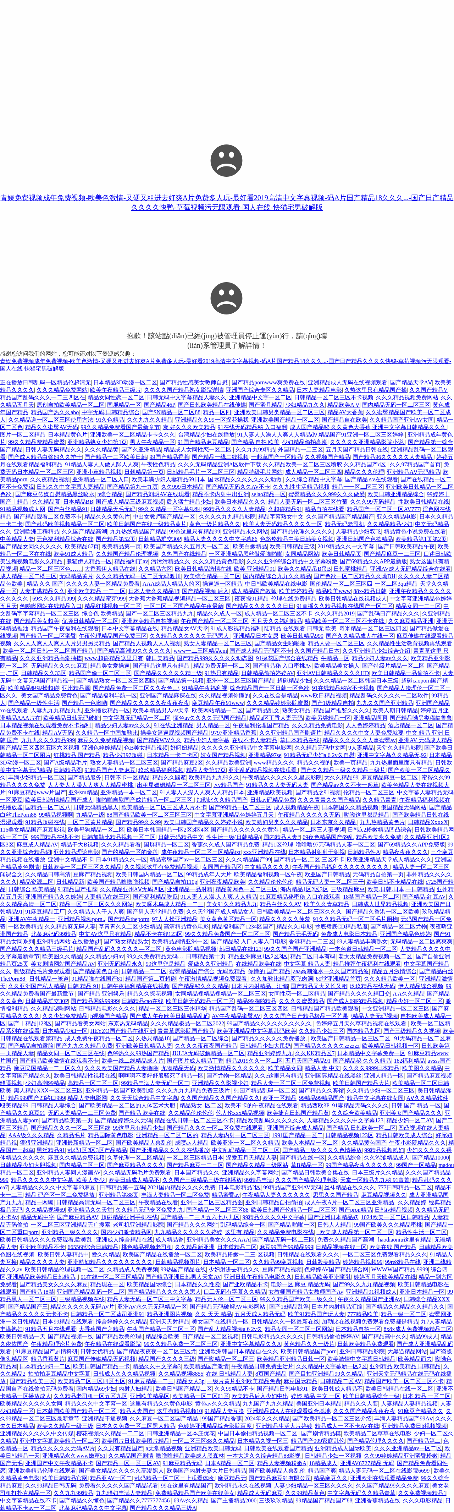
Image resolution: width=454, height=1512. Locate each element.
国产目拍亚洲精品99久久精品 (326, 1374)
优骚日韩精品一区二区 (90, 621)
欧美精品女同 (285, 1068)
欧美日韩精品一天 (22, 1336)
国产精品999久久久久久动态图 (215, 658)
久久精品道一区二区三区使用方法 (50, 420)
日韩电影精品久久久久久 (272, 1336)
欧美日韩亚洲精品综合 (395, 494)
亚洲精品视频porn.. (81, 919)
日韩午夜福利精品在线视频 (135, 986)
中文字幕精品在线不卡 (28, 1500)
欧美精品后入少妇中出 (260, 1396)
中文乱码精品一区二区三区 (246, 1150)
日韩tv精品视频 (394, 1210)
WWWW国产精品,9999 (399, 1269)
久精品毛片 (71, 1135)
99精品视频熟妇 (384, 1150)
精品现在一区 (107, 1284)
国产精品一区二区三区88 (217, 1210)
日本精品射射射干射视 (316, 852)
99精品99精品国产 (321, 1098)
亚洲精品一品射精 (189, 889)
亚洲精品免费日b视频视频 (414, 1426)
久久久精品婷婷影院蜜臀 (278, 703)
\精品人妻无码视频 (374, 1016)
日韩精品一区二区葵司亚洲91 (107, 1314)
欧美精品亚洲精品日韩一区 (291, 1359)
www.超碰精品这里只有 (113, 658)
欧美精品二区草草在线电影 (377, 1433)
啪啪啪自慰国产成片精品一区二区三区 (145, 800)
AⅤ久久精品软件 (427, 1098)
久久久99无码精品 (372, 502)
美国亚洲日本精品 (319, 1404)
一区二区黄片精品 (90, 822)
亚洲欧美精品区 (150, 1396)
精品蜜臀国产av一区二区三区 (186, 859)
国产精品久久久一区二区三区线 (70, 1128)
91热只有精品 (222, 673)
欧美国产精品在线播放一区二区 (162, 1254)
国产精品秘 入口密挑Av (282, 666)
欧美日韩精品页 (341, 554)
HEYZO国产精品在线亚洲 (122, 1031)
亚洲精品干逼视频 (104, 1418)
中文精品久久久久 (267, 867)
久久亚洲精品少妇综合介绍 (376, 651)
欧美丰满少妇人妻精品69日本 (168, 479)
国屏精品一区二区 (166, 845)
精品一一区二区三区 (357, 487)
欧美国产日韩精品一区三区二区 (351, 1038)
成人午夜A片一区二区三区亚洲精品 (350, 1202)
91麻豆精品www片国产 (37, 792)
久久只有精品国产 (120, 1448)
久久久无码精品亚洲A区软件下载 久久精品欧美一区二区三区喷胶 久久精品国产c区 (283, 464)
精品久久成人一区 (219, 613)
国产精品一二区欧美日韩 (115, 457)
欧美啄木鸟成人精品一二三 (169, 904)
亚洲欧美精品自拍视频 (149, 621)
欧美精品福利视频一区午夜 (268, 874)
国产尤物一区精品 (229, 1076)
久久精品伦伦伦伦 (270, 882)
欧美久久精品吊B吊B (304, 569)
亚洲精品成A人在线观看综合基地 (289, 1411)
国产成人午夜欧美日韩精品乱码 (169, 1016)
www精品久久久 (274, 763)
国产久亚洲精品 (141, 450)
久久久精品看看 (121, 845)
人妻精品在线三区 (107, 897)
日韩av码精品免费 (272, 800)
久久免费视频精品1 (422, 1493)
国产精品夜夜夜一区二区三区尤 (156, 1351)
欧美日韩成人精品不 (134, 1180)
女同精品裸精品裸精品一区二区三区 (220, 994)
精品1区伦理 (277, 845)
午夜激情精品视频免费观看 (213, 979)
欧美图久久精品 (62, 956)
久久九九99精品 (255, 450)
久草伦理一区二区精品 (135, 1158)
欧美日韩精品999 (302, 636)
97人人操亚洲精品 (175, 919)
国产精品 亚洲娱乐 (101, 994)
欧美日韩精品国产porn (309, 1351)
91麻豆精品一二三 (151, 1381)
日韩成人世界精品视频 (380, 904)
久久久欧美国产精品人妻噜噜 (121, 1068)
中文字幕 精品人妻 (307, 964)
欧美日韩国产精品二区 (183, 1389)
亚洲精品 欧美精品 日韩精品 (405, 1366)
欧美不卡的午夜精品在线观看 (261, 1105)
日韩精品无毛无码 (112, 509)
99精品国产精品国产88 (324, 1500)
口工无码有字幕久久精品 (235, 1292)
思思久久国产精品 (335, 1195)
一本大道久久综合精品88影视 (264, 1456)
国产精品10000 (430, 1158)
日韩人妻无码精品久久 (53, 450)
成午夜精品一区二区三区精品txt (201, 852)
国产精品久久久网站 (192, 1225)
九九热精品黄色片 (382, 822)
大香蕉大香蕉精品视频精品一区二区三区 (180, 599)
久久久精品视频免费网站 (407, 397)
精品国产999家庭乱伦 (318, 1441)
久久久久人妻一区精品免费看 (103, 584)
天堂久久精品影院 (399, 748)
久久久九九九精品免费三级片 (193, 1091)
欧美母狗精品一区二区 (96, 830)
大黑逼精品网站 (407, 1351)
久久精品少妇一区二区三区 (381, 1091)
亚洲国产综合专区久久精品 (260, 390)
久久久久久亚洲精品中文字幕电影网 (246, 748)
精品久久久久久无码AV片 (82, 1307)
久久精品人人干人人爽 (95, 912)
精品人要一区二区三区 (336, 643)
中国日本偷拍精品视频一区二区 (258, 1433)
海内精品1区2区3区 (304, 889)
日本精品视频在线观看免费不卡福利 (46, 725)
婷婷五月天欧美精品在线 (385, 1277)
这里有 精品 (240, 1232)
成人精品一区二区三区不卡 (278, 613)
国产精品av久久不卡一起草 (345, 785)
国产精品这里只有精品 (162, 666)
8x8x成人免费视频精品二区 (418, 1329)
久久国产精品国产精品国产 (340, 517)
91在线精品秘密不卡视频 (343, 688)
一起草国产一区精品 (276, 457)
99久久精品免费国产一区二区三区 (227, 934)
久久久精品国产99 (248, 859)
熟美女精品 (296, 710)
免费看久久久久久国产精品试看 (118, 1486)
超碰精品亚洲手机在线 (129, 1217)
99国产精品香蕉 (169, 457)
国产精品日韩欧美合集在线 (315, 1172)
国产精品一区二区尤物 (398, 927)
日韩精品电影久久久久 (107, 1009)
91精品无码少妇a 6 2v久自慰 (319, 755)
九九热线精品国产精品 (138, 531)
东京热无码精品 (128, 1023)
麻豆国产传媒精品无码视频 (101, 1359)
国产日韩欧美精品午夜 (406, 546)
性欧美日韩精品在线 (423, 502)
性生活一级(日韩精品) (233, 837)
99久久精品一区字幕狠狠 (169, 509)
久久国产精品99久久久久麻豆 (393, 1486)
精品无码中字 (38, 1217)
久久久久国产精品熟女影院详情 (183, 390)
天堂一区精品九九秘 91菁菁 (375, 1180)
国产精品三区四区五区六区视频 (39, 748)
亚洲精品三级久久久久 (69, 1232)
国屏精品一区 (124, 405)
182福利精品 (409, 1061)
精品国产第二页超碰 (150, 979)
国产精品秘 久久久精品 (362, 1061)
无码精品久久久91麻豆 (59, 666)
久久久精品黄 (101, 450)
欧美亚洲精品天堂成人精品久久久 (389, 859)
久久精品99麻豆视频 (278, 1262)
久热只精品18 (152, 1038)
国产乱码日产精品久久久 (388, 613)
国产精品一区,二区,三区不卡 (308, 859)
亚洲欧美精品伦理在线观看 (42, 1471)
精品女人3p (190, 1381)
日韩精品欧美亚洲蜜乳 (322, 1277)
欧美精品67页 (82, 546)
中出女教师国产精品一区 (164, 517)
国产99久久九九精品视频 (364, 1284)
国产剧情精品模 (321, 1433)
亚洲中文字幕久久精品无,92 (392, 755)
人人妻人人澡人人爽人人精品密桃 (91, 785)
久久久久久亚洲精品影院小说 (367, 442)
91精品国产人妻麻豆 (109, 770)
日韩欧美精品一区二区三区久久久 (300, 912)
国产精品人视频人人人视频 (147, 643)
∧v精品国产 (229, 785)
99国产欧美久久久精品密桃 (388, 1225)
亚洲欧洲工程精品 (36, 531)
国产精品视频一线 (70, 1336)
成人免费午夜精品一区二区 (99, 1038)
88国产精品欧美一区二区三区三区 (149, 815)
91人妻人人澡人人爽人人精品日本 (202, 792)
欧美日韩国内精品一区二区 (150, 874)
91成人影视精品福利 (236, 628)
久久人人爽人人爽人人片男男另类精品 (62, 643)
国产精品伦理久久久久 (375, 1441)
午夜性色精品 (158, 464)
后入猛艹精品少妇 (189, 502)
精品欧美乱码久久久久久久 (270, 1120)
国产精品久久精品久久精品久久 (405, 1307)
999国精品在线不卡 (55, 837)
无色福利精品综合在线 (65, 539)
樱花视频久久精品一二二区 (110, 1433)
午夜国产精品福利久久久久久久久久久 (341, 867)
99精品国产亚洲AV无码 (292, 1187)
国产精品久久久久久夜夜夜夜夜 (149, 703)
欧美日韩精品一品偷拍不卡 (406, 673)
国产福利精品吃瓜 (155, 897)
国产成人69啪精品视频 (355, 1001)
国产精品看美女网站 (80, 1023)
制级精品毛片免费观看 (42, 971)
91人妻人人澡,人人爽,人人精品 (219, 897)
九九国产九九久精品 (268, 1404)
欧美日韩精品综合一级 (371, 1396)
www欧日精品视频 (323, 695)
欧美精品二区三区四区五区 (91, 1381)
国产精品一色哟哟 (84, 703)
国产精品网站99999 (95, 1001)
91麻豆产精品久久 (420, 1411)
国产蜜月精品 (266, 405)
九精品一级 (90, 815)
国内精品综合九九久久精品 (277, 576)
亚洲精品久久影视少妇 (220, 1083)
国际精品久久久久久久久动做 (245, 479)
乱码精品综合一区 (243, 1225)
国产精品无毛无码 (295, 934)
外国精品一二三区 (300, 450)
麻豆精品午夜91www (218, 703)
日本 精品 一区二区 (426, 1396)
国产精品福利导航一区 (108, 695)
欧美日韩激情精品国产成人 (59, 800)
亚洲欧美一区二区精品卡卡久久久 (132, 435)
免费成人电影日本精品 (349, 934)
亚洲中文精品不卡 (70, 859)
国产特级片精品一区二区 (393, 666)
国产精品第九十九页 (132, 487)
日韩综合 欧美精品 (31, 889)
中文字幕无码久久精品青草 (361, 1493)
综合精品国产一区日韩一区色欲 (269, 688)
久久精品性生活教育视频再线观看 (409, 643)
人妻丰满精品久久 (42, 591)
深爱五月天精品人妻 (251, 1158)
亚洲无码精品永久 (120, 964)
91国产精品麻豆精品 (203, 442)
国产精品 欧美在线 (141, 1113)
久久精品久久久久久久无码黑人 (190, 636)
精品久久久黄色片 (107, 517)
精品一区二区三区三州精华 (172, 1009)
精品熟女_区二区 (200, 1105)
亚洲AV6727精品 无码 (367, 1463)
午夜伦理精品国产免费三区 (113, 636)
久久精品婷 (412, 1202)
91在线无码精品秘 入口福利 (252, 427)
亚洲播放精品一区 (107, 710)
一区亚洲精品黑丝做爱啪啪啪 (246, 554)
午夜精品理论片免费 (56, 1344)
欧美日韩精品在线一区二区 (399, 1389)
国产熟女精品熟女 (126, 941)
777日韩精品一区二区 (405, 1187)
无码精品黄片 (76, 576)
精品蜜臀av (226, 1195)
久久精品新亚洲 (195, 1247)
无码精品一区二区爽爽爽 (421, 941)
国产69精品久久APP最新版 (373, 561)
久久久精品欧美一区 (390, 979)
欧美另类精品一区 (328, 718)
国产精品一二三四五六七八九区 (200, 1217)
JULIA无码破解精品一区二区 (208, 1053)
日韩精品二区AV (340, 1381)
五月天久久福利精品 (276, 621)
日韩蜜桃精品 (350, 569)
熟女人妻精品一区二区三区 (218, 643)
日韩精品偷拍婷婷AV (267, 673)
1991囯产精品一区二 (297, 1135)
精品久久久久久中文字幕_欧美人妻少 (58, 1180)
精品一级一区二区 (403, 1314)
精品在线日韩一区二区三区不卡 (194, 1120)
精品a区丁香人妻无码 (276, 718)
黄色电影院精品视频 (190, 949)
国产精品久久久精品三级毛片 (37, 949)
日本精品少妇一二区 (45, 1366)
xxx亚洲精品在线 (264, 852)
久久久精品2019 (335, 613)
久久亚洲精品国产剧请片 (290, 733)
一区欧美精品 (25, 927)
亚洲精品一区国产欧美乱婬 (119, 1091)
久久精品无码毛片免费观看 (137, 1172)
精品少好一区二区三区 (414, 1001)
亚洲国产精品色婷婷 (405, 934)
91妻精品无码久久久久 (360, 1105)
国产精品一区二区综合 (200, 1038)
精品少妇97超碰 (123, 755)
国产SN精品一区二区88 (171, 412)
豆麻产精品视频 (93, 874)
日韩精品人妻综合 (53, 1105)
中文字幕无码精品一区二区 (137, 718)
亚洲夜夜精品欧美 (222, 882)
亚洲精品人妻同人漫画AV (69, 1172)
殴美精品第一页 (121, 546)
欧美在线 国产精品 (393, 1247)
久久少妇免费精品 (65, 1016)
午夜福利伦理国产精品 (261, 725)
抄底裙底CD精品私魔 (341, 927)
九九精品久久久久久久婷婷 (188, 1232)
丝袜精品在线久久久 (349, 1187)
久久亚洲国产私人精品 (36, 986)
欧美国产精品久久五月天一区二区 (187, 546)
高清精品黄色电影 (186, 927)
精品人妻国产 (137, 1411)
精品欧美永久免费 (379, 837)
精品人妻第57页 (206, 770)
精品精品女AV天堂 (184, 628)
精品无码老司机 (345, 524)
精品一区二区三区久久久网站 (96, 904)
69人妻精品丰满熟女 (362, 941)
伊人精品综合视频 (420, 986)
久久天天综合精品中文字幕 (144, 1098)
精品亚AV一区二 (111, 1478)
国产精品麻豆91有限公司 (280, 1478)
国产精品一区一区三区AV (128, 1463)
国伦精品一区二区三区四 (341, 584)
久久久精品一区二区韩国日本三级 (356, 681)
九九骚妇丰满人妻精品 (124, 1493)
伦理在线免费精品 (293, 599)
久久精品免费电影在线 (285, 1232)
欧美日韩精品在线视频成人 (353, 599)
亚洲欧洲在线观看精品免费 (384, 1478)
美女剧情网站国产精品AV (63, 964)
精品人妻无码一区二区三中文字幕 (149, 1299)
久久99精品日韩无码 (50, 1486)
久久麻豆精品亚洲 (410, 621)
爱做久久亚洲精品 (210, 964)
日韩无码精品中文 (181, 837)
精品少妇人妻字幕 (206, 740)
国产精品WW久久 (159, 740)
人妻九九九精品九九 (56, 710)
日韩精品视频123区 (349, 1135)
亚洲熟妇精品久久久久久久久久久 (110, 1262)
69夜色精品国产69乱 (328, 837)
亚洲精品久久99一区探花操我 (212, 420)
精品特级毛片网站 (260, 472)
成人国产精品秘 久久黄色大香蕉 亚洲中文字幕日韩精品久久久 (368, 427)
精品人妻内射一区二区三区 (235, 1135)
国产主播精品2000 (233, 1500)
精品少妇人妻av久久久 (380, 658)
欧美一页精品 (350, 763)
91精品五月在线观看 (50, 1329)
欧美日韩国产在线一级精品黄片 (147, 524)
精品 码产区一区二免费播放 (60, 1195)
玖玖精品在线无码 (372, 986)
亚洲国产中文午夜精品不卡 (59, 1463)
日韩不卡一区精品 (127, 777)
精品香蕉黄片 (48, 1359)
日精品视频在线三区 (341, 1247)
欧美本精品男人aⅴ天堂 (161, 710)
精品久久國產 (169, 777)
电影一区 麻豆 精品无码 (300, 1284)
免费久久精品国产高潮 (346, 1240)
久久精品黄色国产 (364, 1143)
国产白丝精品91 (68, 509)
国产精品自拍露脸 (31, 1046)
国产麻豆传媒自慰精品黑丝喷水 (55, 494)
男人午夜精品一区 (152, 442)
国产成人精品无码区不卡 (260, 651)
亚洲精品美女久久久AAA (218, 1240)
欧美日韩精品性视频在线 (85, 1076)
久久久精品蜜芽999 (101, 599)
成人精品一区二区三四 (313, 472)
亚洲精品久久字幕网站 (250, 1172)
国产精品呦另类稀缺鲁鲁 (421, 718)
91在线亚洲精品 (174, 725)
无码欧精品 (231, 971)
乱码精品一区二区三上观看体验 (174, 1478)
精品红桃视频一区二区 (112, 606)
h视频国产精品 (108, 1016)
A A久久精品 (408, 994)
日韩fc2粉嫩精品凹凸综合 (379, 830)
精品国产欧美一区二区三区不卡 (404, 1381)
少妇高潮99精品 (45, 1083)
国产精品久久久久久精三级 (168, 673)
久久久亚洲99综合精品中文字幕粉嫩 (292, 561)
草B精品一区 (307, 1165)
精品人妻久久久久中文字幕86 (221, 539)
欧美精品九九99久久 (214, 777)
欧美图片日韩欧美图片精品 (135, 1441)
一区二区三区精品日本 (195, 1158)
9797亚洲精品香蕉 (233, 733)
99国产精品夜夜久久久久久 (360, 1165)
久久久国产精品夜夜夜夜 (364, 1411)
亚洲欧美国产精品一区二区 (285, 420)
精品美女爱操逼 (110, 666)
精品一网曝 (39, 1202)
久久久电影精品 (423, 1500)
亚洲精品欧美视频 (270, 792)
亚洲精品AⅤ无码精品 (413, 472)
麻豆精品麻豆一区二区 (390, 777)
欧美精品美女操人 (337, 666)
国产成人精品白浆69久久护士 (45, 457)
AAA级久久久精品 (31, 1135)
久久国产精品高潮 (84, 531)
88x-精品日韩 (369, 591)
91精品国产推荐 (77, 889)
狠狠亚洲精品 (37, 1143)
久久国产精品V (428, 390)
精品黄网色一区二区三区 (246, 889)
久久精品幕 (46, 502)
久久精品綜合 (344, 1158)
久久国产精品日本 (317, 651)
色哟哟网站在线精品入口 (51, 606)
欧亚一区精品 (279, 1098)
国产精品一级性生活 (33, 703)
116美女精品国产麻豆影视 (32, 830)
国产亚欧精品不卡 (245, 1284)
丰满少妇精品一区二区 (36, 777)
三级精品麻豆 (348, 889)
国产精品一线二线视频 (220, 457)
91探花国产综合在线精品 (287, 658)
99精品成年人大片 (209, 874)
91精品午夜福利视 (204, 688)
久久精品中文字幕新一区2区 (331, 1366)
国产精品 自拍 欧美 (255, 442)
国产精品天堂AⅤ (411, 382)
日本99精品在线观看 (67, 1322)
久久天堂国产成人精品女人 (220, 912)
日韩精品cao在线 (143, 1001)
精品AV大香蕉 (345, 412)
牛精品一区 (335, 658)
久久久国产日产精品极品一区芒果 (305, 1016)
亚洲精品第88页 (118, 1195)
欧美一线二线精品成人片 (132, 1061)
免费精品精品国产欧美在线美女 (195, 1493)
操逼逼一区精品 (222, 584)
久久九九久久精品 (149, 420)
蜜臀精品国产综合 (192, 971)
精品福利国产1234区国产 (242, 927)
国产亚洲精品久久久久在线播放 (169, 1150)
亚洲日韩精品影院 (362, 1351)
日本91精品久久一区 (121, 859)
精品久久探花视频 (149, 994)
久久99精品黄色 (305, 1493)
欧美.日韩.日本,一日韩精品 (400, 889)
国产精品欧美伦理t (119, 1336)
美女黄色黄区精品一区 (228, 919)
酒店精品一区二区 (410, 725)
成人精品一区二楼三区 (28, 576)
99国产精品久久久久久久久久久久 (270, 1023)
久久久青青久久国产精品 (329, 800)
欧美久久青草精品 (326, 904)
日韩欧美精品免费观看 (365, 1344)
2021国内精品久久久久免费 (182, 1187)
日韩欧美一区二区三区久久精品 (82, 867)
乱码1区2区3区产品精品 (97, 1150)
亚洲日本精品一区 (422, 1292)
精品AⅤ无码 (57, 733)
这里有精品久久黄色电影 (161, 1404)
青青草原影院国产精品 (185, 1031)
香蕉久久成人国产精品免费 (226, 845)
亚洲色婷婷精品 (102, 748)
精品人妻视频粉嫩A (282, 1463)
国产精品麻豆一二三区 (392, 554)
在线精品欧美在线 (258, 964)
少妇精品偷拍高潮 (304, 442)
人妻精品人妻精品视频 (409, 1404)
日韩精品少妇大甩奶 (265, 1046)
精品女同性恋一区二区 (116, 397)
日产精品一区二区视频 (210, 1336)
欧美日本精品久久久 (240, 502)
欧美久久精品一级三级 (65, 1426)
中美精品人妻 (17, 539)
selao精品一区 (268, 494)
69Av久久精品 (191, 1500)
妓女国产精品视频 (223, 755)
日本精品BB (78, 502)
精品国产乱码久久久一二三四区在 (42, 397)
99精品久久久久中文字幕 (273, 1217)
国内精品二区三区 (82, 1165)
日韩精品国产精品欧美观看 (325, 1009)
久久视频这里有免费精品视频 (161, 867)
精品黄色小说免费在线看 (415, 531)
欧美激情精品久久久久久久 (232, 1068)
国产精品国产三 (28, 1307)
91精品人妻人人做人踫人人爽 (102, 464)
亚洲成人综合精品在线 (124, 1240)
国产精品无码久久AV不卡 (238, 487)
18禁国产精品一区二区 (371, 897)
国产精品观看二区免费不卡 (48, 517)
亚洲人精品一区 (384, 1076)
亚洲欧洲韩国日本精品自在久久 (238, 1351)
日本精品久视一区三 (262, 1441)
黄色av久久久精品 (217, 1404)
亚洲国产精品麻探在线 (168, 695)
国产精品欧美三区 (32, 1381)
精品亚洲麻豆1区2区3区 (258, 956)
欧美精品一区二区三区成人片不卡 (163, 807)
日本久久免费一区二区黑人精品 (135, 1426)
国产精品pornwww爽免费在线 (268, 382)
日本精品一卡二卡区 (172, 755)
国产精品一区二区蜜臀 (48, 636)
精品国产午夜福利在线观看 (65, 628)
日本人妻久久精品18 (153, 591)
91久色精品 (110, 420)
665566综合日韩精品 (92, 1247)
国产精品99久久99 (138, 822)
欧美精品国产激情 (206, 1366)
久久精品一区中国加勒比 (107, 733)
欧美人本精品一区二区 (310, 1143)
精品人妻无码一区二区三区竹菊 (308, 502)
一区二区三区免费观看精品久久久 (384, 1254)
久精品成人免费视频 (132, 1269)
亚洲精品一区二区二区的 (167, 1135)
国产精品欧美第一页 (67, 1120)
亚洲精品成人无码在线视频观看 (347, 382)
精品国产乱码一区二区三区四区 (248, 1009)
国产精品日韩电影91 (283, 1389)
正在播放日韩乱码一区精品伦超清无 (45, 382)
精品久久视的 (314, 763)
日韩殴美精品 (323, 1262)
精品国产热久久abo (55, 412)
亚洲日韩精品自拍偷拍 (273, 1202)
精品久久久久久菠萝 (284, 919)
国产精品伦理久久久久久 (302, 531)
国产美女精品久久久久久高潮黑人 (121, 1471)
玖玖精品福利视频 (161, 770)
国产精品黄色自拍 (95, 971)
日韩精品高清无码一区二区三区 (95, 1202)
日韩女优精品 (97, 1351)
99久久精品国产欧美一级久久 (297, 1299)
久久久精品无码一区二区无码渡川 (138, 576)
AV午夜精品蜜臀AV (236, 1016)
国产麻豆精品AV (78, 1217)
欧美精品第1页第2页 (421, 539)
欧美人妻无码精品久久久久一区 (282, 524)
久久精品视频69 (45, 1210)
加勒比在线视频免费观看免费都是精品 (370, 1322)
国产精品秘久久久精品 (200, 986)
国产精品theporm (128, 919)
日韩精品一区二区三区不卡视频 (333, 397)
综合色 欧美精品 (102, 613)
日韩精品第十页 (206, 956)
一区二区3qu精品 (396, 584)
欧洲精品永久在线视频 (243, 1486)
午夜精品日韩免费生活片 (262, 1366)
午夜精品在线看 (158, 1202)
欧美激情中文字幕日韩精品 (361, 1359)
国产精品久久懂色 (82, 1500)
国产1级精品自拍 (332, 703)
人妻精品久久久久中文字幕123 (345, 1120)
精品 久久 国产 (45, 584)
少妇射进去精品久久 (234, 1269)
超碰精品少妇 (294, 681)
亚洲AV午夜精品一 (31, 919)
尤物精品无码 (178, 1068)
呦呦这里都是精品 (366, 815)
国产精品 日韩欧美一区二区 (361, 1128)
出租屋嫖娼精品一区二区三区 (174, 785)
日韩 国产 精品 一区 (416, 1105)
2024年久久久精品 (267, 1418)
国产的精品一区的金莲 (129, 852)
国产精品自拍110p (174, 882)
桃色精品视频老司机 (146, 1247)
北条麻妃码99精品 (53, 934)
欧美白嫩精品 (250, 546)
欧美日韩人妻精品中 (63, 1254)
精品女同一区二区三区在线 (71, 1053)
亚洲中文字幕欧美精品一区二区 (59, 1441)
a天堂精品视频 (164, 1448)
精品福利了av (131, 561)
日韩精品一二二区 (144, 971)
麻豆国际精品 (300, 1381)
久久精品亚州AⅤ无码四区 (132, 889)
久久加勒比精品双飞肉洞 (282, 979)
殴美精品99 (14, 1105)
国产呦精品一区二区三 (226, 1359)
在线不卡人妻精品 (254, 740)
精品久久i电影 (294, 927)
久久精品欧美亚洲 (228, 763)
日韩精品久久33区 (43, 673)
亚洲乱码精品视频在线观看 (263, 770)
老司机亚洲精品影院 (138, 1225)
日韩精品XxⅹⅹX (428, 822)
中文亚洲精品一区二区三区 (395, 1009)
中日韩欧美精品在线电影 (276, 584)
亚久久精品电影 (396, 517)
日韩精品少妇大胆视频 (28, 1165)
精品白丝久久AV (280, 904)
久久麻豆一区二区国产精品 (164, 1418)
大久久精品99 (341, 777)
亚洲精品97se (264, 755)
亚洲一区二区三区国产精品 (240, 681)
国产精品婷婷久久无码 (123, 1120)
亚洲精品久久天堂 (90, 1210)
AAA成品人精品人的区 (171, 584)
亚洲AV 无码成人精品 (425, 740)
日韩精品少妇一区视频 (333, 1456)
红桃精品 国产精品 (77, 755)
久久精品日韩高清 (48, 874)
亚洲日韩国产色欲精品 (364, 539)
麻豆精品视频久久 (383, 1195)
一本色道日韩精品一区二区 (363, 949)
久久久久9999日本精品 (371, 1068)
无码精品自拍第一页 (378, 874)
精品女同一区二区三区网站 (299, 1329)
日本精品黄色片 (68, 435)
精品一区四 (217, 412)
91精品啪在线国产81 (97, 979)
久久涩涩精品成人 (386, 1158)
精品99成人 (424, 1336)
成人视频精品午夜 (296, 807)
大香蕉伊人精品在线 (109, 569)
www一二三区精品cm (200, 651)
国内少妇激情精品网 (126, 1232)
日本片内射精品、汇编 (259, 986)
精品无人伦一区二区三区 (226, 1299)
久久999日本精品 (182, 487)
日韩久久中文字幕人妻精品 (71, 487)
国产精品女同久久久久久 (31, 546)
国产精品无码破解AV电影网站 (228, 1307)
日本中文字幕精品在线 (129, 628)
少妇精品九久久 (305, 405)
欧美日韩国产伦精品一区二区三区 (293, 1210)
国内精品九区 (364, 1031)
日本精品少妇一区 (65, 1031)
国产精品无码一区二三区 (283, 1240)
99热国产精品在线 (183, 1269)
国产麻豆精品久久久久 (135, 1165)
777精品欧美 (362, 1314)
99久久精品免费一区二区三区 (181, 1344)
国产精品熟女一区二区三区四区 (116, 681)
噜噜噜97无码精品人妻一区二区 (335, 845)
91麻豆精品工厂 (45, 912)
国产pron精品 (355, 1210)
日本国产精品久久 (197, 1172)
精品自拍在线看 (324, 509)
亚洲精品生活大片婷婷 (284, 1426)
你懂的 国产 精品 (269, 971)
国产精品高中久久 (384, 1336)
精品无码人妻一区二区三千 (330, 882)
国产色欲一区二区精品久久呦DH (354, 576)
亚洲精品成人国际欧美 (343, 1448)
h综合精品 (110, 494)
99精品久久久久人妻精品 (234, 509)
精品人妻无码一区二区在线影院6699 (385, 1471)
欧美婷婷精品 (296, 591)
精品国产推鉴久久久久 (341, 710)
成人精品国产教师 (254, 591)
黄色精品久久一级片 (309, 1344)
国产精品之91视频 (318, 792)
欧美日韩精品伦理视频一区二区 (64, 1269)
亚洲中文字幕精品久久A (250, 1344)
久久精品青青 (379, 800)
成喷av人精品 (192, 1143)
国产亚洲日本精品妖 (333, 1217)
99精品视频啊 (56, 815)
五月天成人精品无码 (260, 1314)
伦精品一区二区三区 (368, 792)
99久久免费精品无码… (155, 956)
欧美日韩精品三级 (292, 546)
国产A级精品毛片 (66, 763)
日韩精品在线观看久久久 (308, 1254)
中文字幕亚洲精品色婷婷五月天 (234, 815)
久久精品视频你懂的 (224, 695)
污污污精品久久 (170, 561)
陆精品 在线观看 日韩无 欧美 (300, 628)
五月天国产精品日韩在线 (357, 450)
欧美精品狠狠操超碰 (33, 688)
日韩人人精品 (334, 1225)
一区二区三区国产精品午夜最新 (183, 606)
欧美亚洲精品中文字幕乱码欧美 (256, 1031)
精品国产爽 (322, 1471)
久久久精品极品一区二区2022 (187, 1023)
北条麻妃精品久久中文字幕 (93, 1508)
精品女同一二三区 (418, 606)
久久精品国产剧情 (131, 1456)
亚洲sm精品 (83, 792)
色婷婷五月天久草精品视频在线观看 (362, 1023)
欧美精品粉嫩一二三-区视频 (240, 1254)
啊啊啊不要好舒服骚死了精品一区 (161, 1076)
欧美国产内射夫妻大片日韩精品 (206, 1471)
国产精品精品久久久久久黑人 (164, 1292)
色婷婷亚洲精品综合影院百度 (215, 1426)
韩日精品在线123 (240, 949)
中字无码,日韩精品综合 (111, 412)
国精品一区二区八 (48, 807)
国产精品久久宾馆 (321, 1091)
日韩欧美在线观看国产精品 (278, 1448)
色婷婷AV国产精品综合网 (336, 1269)
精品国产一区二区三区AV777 (383, 509)
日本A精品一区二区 (230, 1463)
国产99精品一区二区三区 (240, 807)
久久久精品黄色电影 (218, 561)
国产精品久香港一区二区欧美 (383, 912)
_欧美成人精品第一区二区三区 (355, 1232)
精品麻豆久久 (331, 1478)
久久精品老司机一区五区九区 (90, 1396)
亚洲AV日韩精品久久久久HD (333, 673)
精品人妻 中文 (322, 1068)
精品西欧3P (315, 1105)
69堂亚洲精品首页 (338, 979)
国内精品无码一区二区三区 (396, 405)
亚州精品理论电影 (76, 852)
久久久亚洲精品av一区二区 (408, 1448)
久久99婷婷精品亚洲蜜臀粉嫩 (401, 1456)
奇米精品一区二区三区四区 (373, 628)
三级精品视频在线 (82, 1299)
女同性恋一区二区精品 (296, 994)
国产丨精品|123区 (30, 1023)
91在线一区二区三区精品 (112, 1277)
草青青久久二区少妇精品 (130, 927)
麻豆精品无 (232, 1478)
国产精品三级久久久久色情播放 (322, 1150)
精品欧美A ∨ (343, 405)
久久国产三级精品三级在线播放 (202, 1180)
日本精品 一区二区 (226, 1262)
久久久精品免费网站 (62, 390)
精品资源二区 (37, 882)
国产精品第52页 (115, 539)
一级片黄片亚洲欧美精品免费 (244, 1381)
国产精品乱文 (262, 710)
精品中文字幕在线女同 (375, 1098)
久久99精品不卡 (234, 1389)
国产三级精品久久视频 (411, 1031)
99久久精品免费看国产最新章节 (120, 427)
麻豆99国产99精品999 (286, 1247)
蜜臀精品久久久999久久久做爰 (326, 494)
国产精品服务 (84, 777)
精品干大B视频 (80, 845)
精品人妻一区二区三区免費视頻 (291, 1083)
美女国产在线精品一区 (220, 1322)
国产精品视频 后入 (205, 591)
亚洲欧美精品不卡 (42, 1247)
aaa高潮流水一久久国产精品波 (331, 971)
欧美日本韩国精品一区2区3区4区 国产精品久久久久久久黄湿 (203, 830)
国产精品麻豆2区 (182, 763)
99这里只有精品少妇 (138, 1128)
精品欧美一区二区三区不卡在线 (345, 621)
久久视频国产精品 (327, 457)
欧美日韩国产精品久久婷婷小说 (203, 822)
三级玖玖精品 (276, 1500)
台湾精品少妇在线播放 (206, 435)
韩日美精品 (160, 658)
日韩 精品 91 (83, 986)
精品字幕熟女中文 (281, 517)
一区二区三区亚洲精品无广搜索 (70, 1225)
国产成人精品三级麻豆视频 (130, 502)
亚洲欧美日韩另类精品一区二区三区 (279, 412)
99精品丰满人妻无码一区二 (155, 1083)
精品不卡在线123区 (158, 934)
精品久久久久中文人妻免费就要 (364, 733)
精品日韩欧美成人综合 (404, 1135)
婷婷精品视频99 (362, 1262)
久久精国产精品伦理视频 (127, 554)
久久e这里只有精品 (278, 1076)
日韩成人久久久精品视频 (124, 1374)
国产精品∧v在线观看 (371, 479)
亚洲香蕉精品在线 (377, 1500)
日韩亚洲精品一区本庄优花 (181, 1433)
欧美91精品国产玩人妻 (316, 1314)
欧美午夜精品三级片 (115, 390)
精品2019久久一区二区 (254, 1061)
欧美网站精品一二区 (217, 710)
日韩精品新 (70, 882)
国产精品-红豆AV (423, 897)
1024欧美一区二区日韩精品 (395, 1217)
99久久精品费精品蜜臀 (36, 442)
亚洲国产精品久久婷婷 (53, 897)
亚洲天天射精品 (169, 1322)
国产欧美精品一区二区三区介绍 (332, 1418)
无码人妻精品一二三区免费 (82, 1113)
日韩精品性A (364, 852)
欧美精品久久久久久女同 (31, 1404)
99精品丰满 (258, 1180)
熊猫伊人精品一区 (89, 561)
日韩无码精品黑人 (95, 807)
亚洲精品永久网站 (245, 531)
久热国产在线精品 (183, 554)
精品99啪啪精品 (256, 1001)
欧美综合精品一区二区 (212, 576)
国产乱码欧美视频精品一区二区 (65, 524)
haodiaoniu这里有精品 (405, 1240)
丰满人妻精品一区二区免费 (175, 1195)
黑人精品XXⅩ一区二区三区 (48, 1091)
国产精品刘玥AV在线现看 (158, 494)
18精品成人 (323, 1463)
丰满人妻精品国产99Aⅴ (403, 1418)
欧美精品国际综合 (149, 1284)
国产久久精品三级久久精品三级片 (343, 770)
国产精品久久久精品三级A (163, 1508)
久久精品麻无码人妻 (70, 927)
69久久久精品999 (53, 599)
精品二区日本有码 (313, 956)
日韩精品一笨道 (49, 979)
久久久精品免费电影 (317, 725)
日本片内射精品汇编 (336, 1307)
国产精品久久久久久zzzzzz (326, 1046)
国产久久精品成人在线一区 (360, 636)
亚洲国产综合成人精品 (295, 1128)
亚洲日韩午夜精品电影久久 (258, 1277)
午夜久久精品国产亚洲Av (369, 1299)
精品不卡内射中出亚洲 (220, 494)
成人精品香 (169, 1240)
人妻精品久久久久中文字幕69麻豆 (53, 1187)
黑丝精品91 (51, 1150)
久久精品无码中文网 (320, 748)
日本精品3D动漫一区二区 (125, 382)
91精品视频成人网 (22, 509)
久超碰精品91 (285, 509)
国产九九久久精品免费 (84, 1046)
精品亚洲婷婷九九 (270, 1053)
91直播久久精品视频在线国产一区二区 (345, 606)
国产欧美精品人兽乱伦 (144, 1143)
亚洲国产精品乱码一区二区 (91, 1292)
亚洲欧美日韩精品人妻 (144, 1046)
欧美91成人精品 (73, 554)
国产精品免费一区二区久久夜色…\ (136, 688)
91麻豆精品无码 (183, 1463)
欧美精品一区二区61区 (200, 1396)
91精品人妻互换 (224, 1411)
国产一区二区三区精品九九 (160, 613)
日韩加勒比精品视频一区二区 (118, 837)
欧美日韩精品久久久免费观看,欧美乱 (47, 1240)
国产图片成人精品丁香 (195, 1061)
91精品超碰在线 (45, 822)
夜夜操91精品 (251, 599)
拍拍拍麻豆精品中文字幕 (59, 1374)
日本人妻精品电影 (319, 390)
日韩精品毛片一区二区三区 (201, 472)
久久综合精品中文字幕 (314, 479)
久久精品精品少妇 (390, 524)
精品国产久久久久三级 (166, 1359)
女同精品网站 (302, 554)
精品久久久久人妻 (42, 1262)
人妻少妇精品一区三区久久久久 (313, 1486)
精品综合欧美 (162, 1336)
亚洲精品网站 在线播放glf (69, 941)
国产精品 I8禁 (37, 1292)
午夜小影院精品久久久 (417, 1143)
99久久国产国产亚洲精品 (295, 949)
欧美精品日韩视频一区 (390, 1046)
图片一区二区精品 (22, 435)
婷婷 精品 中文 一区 (315, 1396)
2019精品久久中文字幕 (346, 546)
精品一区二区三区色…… (51, 569)
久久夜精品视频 (50, 479)
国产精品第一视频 (181, 681)
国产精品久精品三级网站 (257, 1165)
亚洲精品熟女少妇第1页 (97, 442)
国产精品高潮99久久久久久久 (134, 651)
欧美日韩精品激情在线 (203, 569)
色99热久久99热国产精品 (138, 1053)
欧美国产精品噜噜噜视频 (118, 882)
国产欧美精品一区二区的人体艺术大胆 (128, 1105)
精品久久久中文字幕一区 (96, 1404)
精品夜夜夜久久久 (405, 852)
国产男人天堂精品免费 (155, 912)
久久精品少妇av (104, 956)
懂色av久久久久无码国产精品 (210, 718)
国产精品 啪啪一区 (291, 1225)
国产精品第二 (423, 1441)
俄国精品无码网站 (403, 807)
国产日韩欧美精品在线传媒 (212, 405)
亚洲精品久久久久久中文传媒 (37, 1433)
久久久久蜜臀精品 (301, 1001)
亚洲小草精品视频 (99, 472)
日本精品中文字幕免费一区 (371, 1053)
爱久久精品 (106, 1254)
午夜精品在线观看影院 (112, 1344)
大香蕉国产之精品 (101, 1329)
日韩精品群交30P (159, 539)
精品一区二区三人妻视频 (314, 830)
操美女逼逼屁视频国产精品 (174, 733)
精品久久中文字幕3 (157, 1366)
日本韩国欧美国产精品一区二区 (77, 1411)
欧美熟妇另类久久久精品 (276, 822)
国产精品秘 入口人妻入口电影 (248, 941)
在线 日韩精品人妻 (229, 1374)
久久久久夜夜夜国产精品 (206, 1046)
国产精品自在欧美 (344, 420)
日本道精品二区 (237, 1247)
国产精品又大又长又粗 (318, 986)
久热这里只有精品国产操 (375, 390)
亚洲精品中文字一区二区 (260, 397)
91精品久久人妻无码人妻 (277, 785)
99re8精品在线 (403, 1262)
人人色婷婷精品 (365, 725)
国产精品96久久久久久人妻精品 (393, 457)
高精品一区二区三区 (92, 1083)
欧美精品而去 (415, 1359)
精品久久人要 (361, 1404)
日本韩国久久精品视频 (350, 807)
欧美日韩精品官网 (65, 1478)
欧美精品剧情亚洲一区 (179, 941)
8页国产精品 (271, 1374)
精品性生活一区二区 (421, 1232)
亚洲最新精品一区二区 (84, 1143)
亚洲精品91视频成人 (371, 1292)
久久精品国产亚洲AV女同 (402, 420)
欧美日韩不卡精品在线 (394, 882)
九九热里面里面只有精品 (401, 763)
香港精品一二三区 (311, 941)
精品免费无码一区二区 (221, 666)
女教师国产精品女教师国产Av (305, 1292)
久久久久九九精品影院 (227, 517)
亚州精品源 (76, 688)
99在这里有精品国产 (186, 1486)
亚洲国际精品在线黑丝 (333, 1076)
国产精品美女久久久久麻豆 (54, 1284)
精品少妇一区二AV (409, 1120)
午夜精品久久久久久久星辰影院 (282, 777)
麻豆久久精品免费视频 (76, 1158)
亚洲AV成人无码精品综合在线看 (410, 569)
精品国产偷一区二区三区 (100, 673)
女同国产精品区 (222, 867)
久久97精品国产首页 (415, 464)
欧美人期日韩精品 (395, 710)
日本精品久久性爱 (197, 1284)
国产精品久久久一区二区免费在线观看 (216, 1128)
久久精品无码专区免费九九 (150, 1210)
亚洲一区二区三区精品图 (212, 1202)
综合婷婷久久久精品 (121, 1322)
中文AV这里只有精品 (105, 934)
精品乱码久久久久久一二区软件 (389, 695)
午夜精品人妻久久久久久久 (276, 1195)
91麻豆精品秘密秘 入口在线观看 (300, 897)
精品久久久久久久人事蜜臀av (359, 740)
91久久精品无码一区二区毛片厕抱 (355, 919)
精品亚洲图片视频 (169, 1314)
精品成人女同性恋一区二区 (198, 450)
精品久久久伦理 (364, 472)
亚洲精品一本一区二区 (128, 792)
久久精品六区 (155, 569)
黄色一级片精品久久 (214, 524)
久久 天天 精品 (213, 1314)
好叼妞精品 (184, 748)
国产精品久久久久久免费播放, (270, 1038)
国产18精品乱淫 (289, 1307)
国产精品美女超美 (36, 621)
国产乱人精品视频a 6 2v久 (230, 1329)
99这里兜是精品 (166, 964)
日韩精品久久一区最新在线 (285, 1322)
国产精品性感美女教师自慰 (194, 382)
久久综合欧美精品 (354, 1113)
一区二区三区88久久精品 (203, 1441)
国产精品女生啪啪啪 (279, 643)
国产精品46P (160, 405)
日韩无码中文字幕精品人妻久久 (186, 397)
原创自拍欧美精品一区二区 (71, 405)
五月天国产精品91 (308, 1061)
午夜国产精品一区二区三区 (215, 621)
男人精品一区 (213, 725)
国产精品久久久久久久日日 (260, 606)
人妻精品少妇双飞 (358, 531)
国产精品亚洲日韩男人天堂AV (183, 1277)
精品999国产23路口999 (36, 1098)
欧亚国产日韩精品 (327, 874)
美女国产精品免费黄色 (49, 695)
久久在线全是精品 (275, 695)
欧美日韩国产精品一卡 (101, 1366)
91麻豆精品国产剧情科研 (46, 1351)
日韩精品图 (68, 770)
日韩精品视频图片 (178, 1262)
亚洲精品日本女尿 (255, 636)
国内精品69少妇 (96, 1389)
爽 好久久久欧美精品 (189, 427)
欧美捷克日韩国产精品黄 (298, 1113)
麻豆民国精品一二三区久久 (48, 1068)
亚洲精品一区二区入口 (100, 479)
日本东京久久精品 (333, 822)
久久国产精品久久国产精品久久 (220, 1098)
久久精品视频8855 (181, 1374)
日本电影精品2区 (239, 1187)
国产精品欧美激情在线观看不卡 (59, 1061)
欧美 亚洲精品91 (254, 569)
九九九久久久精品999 (48, 740)
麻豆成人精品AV (37, 845)
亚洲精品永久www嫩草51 (74, 1456)
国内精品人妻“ (282, 837)
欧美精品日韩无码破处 (71, 718)
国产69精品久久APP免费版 (411, 845)
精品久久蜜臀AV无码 (51, 427)
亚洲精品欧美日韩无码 (213, 1448)
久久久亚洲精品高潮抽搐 (51, 658)
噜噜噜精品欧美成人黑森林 (190, 1456)
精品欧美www (333, 591)
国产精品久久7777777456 (139, 1500)
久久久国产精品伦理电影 (306, 1180)
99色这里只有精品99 (194, 531)
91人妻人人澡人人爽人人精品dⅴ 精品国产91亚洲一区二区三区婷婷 (321, 435)
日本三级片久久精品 (377, 1172)
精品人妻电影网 (87, 1098)
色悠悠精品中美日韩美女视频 (297, 539)
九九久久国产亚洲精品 (384, 703)
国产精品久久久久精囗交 (359, 994)
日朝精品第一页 (144, 472)
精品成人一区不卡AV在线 (347, 1426)
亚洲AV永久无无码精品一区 (152, 1307)
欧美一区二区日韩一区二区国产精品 (48, 651)
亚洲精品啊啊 (370, 718)
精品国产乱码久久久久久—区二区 (119, 949)
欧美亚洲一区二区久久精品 (245, 1143)
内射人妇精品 (135, 1389)
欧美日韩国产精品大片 (361, 1083)
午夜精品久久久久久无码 (310, 815)
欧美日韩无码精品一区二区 (200, 1001)
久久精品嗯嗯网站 (53, 1009)
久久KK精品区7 (314, 1053)
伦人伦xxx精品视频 (240, 1113)
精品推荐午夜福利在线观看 (367, 964)
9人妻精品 (361, 748)
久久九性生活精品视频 (301, 487)
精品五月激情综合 (394, 971)
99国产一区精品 (416, 1165)
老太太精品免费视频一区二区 (376, 956)
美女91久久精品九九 (232, 904)
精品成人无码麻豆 (260, 1493)
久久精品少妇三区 (321, 1031)
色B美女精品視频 (146, 748)
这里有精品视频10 (179, 1411)
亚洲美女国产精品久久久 (411, 1113)
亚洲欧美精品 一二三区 (96, 591)
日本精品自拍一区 (358, 1329)
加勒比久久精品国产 (222, 800)
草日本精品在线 (300, 740)
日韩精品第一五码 (122, 1187)
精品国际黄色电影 (110, 1135)
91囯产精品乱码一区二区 (265, 1091)
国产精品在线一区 (302, 1158)
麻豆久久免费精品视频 (105, 740)
